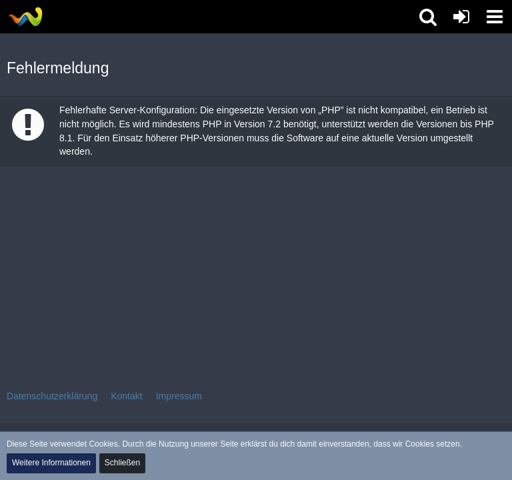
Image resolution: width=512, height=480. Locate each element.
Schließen (122, 462)
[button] (494, 16)
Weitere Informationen (51, 462)
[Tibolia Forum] (25, 16)
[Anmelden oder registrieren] (461, 16)
